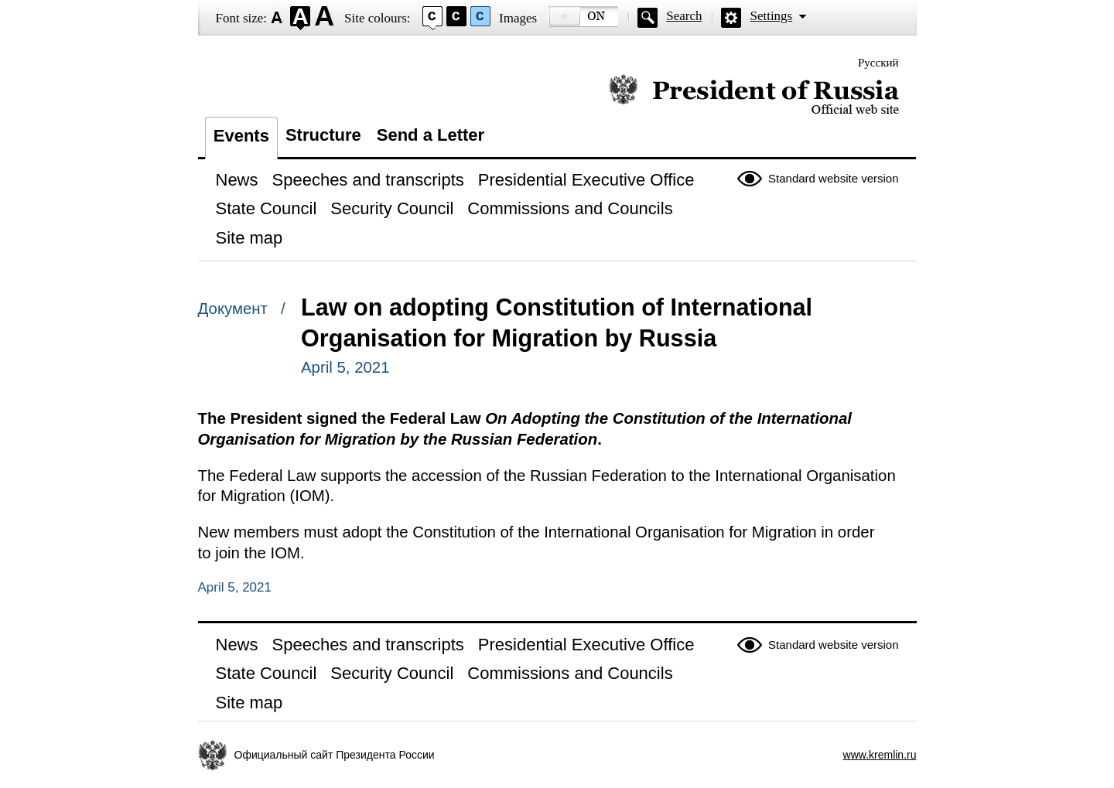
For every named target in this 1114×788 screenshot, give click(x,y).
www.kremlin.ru (880, 755)
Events (241, 135)
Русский (878, 62)
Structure (323, 135)
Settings (771, 16)
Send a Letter (430, 135)
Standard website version (833, 178)
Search (684, 16)
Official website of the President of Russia (754, 95)
